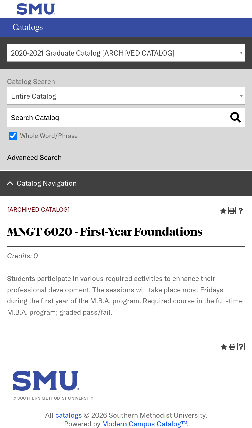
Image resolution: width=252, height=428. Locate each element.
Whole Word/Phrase (49, 136)
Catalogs (28, 27)
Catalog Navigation (47, 183)
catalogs (68, 415)
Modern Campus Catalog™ (144, 423)
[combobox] (126, 53)
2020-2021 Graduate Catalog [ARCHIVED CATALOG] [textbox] (93, 52)
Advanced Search (34, 157)
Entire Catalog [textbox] (33, 96)
